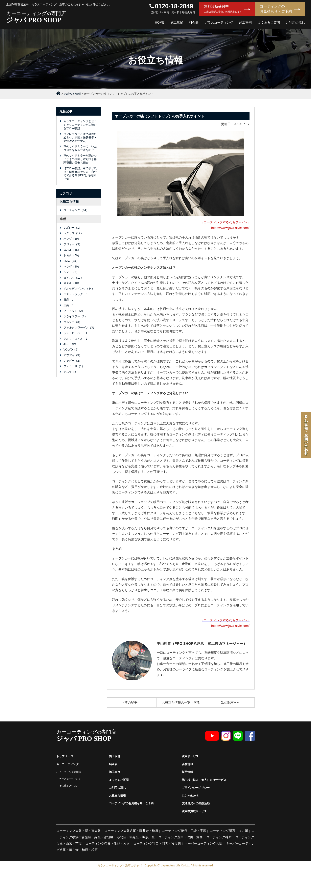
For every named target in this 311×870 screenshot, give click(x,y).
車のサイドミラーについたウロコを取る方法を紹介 (80, 148)
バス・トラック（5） (76, 294)
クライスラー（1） (75, 316)
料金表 (194, 22)
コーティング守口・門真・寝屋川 (157, 843)
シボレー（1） (72, 227)
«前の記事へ (131, 702)
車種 (63, 219)
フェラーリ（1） (73, 366)
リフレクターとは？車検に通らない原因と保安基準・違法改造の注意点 (80, 137)
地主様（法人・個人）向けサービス (204, 779)
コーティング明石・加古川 (229, 830)
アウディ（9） (72, 355)
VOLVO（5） (71, 349)
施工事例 (245, 22)
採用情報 (187, 771)
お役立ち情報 (69, 201)
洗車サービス (190, 756)
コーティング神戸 (219, 837)
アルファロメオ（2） (76, 338)
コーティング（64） (76, 210)
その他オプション (68, 785)
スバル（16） (72, 249)
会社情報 (187, 764)
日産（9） (69, 299)
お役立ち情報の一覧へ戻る (181, 702)
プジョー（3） (72, 244)
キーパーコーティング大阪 (203, 843)
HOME (159, 22)
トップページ (64, 756)
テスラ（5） (71, 371)
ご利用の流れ (295, 22)
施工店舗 (176, 22)
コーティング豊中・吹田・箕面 (180, 837)
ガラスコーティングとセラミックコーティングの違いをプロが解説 (80, 125)
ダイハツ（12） (73, 277)
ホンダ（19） (72, 238)
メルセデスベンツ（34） (78, 288)
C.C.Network (190, 795)
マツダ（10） (72, 266)
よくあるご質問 (269, 22)
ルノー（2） (71, 272)
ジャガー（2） (72, 360)
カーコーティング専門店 (71, 17)
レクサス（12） (73, 233)
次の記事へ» (230, 702)
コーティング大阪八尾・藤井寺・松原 (131, 830)
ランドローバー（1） (76, 333)
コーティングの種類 (70, 772)
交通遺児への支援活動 (196, 803)
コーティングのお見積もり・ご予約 (276, 8)
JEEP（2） (70, 344)
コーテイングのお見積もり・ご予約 (131, 803)
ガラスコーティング (218, 22)
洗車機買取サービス (194, 811)
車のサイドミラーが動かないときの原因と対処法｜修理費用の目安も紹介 (80, 159)
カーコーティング (67, 764)
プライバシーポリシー (196, 787)
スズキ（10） (72, 283)
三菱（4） (69, 305)
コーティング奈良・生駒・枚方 (107, 843)
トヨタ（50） (72, 255)
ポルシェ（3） (72, 321)
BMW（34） (71, 261)
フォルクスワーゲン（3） (79, 327)
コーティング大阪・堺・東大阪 (78, 830)
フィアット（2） (73, 310)
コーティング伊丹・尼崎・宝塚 (184, 830)
